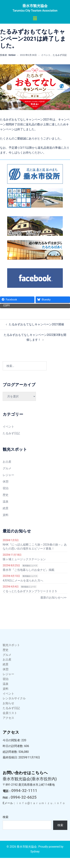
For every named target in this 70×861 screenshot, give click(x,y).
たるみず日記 (60, 55)
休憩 (5, 481)
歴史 (5, 495)
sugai (12, 55)
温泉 (5, 501)
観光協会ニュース (30, 566)
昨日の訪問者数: (13, 746)
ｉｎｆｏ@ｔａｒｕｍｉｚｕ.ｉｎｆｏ (40, 803)
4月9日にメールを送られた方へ (23, 580)
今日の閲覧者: (12, 740)
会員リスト (10, 713)
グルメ (7, 468)
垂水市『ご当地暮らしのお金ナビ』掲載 (28, 570)
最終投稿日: (10, 757)
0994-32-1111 (24, 790)
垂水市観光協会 (35, 6)
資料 (5, 515)
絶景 (5, 508)
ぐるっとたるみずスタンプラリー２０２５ (30, 591)
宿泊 (5, 488)
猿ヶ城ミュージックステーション (24, 559)
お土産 (7, 461)
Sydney (35, 851)
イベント (45, 55)
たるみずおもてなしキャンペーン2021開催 (36, 324)
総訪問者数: (10, 752)
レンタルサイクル (14, 698)
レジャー (8, 475)
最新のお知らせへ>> (53, 597)
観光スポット (11, 645)
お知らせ (8, 703)
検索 (5, 817)
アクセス (8, 718)
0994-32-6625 (23, 797)
